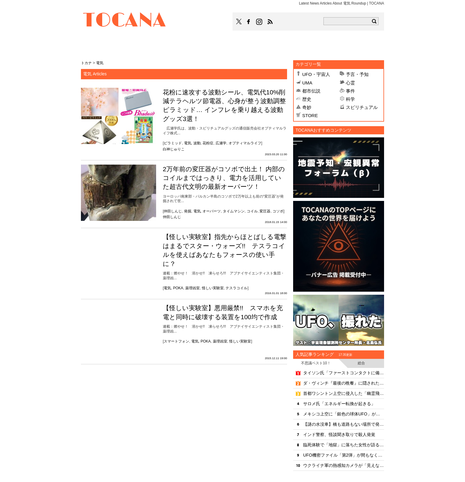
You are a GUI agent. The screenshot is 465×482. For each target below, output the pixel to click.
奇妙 (306, 107)
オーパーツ (211, 211)
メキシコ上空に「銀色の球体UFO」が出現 (343, 414)
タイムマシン (234, 211)
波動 (197, 143)
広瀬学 (221, 143)
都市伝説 (311, 90)
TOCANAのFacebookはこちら (248, 22)
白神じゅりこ (174, 149)
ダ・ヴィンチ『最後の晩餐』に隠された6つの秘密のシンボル (343, 383)
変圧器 (264, 211)
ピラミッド (173, 143)
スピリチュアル (362, 107)
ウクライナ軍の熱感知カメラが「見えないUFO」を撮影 (343, 465)
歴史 (306, 99)
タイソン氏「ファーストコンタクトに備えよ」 (343, 372)
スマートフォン (176, 341)
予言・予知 (357, 74)
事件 (350, 90)
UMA (307, 82)
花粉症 (207, 143)
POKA (178, 288)
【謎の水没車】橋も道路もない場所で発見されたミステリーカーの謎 (343, 424)
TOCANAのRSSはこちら (270, 22)
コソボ (278, 211)
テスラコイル (236, 288)
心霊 (350, 82)
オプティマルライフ (245, 143)
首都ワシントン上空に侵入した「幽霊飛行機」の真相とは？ (343, 393)
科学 (350, 99)
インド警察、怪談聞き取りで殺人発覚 (339, 434)
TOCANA (124, 20)
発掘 (187, 211)
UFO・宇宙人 (316, 74)
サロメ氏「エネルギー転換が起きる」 (339, 403)
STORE (310, 115)
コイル (252, 211)
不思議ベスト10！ (315, 363)
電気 (187, 143)
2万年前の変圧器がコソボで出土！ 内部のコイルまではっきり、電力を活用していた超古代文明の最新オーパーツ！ (224, 178)
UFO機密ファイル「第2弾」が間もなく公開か (343, 455)
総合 (361, 363)
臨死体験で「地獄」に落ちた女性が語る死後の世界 (343, 444)
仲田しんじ (173, 211)
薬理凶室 (192, 288)
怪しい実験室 (213, 288)
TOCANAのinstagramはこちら (259, 22)
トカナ (86, 63)
